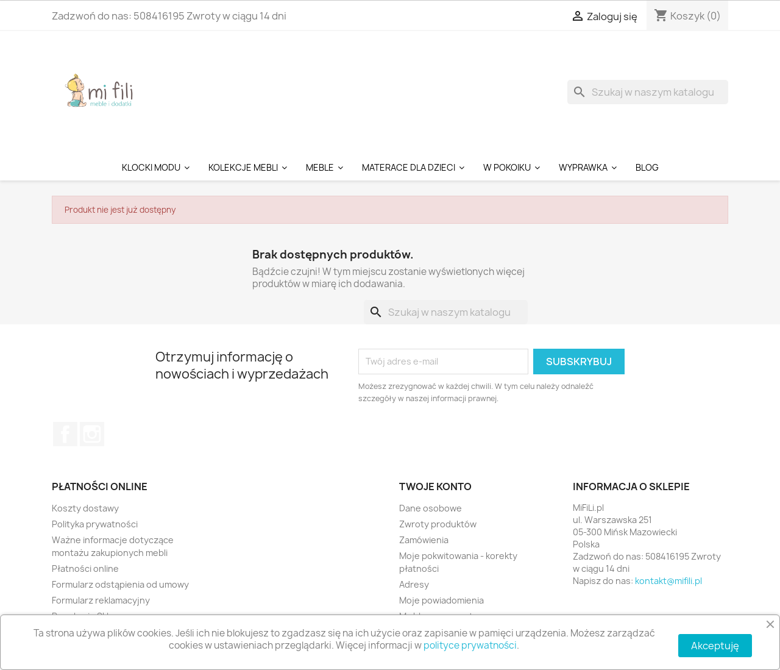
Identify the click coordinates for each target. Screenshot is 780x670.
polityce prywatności (470, 645)
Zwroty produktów (438, 524)
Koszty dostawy (85, 508)
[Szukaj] (647, 92)
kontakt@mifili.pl (668, 580)
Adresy (414, 584)
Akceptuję (715, 645)
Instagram (92, 434)
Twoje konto (435, 486)
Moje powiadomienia (441, 600)
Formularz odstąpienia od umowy (120, 584)
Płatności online (85, 568)
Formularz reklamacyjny (101, 600)
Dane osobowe (430, 508)
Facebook (65, 434)
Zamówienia (423, 540)
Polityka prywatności (95, 524)
